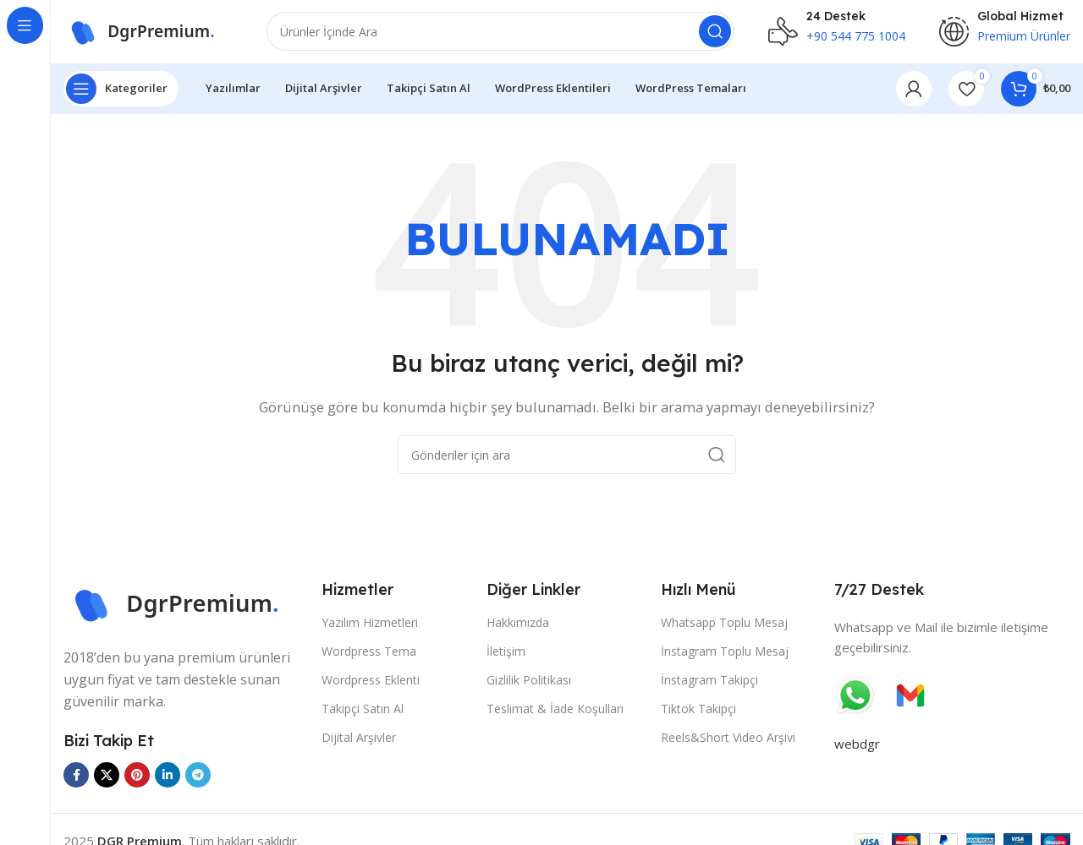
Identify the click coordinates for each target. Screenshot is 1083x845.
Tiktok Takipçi (698, 714)
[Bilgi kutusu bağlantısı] (836, 34)
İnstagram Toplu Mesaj (725, 655)
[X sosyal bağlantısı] (106, 780)
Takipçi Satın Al (363, 714)
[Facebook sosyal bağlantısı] (76, 780)
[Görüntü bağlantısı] (184, 607)
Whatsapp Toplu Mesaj (724, 627)
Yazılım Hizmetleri (370, 627)
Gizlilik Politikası (529, 685)
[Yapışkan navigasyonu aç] (121, 93)
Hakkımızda (518, 627)
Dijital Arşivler (359, 742)
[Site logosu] (148, 32)
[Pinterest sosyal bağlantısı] (137, 780)
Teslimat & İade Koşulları (555, 714)
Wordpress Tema (369, 655)
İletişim (506, 655)
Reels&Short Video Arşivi (728, 742)
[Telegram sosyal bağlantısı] (198, 780)
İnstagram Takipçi (709, 685)
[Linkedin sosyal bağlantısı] (167, 780)
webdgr (857, 747)
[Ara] (500, 33)
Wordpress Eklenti (371, 685)
